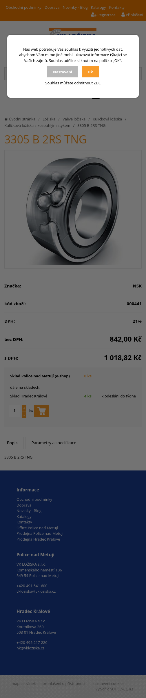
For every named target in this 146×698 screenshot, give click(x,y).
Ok (90, 71)
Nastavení (62, 71)
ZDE (97, 83)
